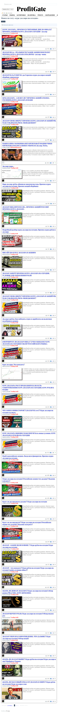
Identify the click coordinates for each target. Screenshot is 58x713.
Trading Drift (14, 33)
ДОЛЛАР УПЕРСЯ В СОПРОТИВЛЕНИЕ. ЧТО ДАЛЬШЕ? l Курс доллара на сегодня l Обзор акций (26, 637)
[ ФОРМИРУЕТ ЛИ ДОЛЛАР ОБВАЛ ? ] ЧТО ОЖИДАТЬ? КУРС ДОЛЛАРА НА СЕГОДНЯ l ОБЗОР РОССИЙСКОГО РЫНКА (26, 343)
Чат (12, 9)
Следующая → (10, 705)
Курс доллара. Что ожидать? (13, 364)
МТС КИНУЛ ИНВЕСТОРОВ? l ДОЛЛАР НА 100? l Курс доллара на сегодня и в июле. (27, 411)
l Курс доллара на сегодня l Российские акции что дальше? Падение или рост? (28, 480)
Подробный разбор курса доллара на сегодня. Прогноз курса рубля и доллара (29, 231)
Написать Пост (6, 9)
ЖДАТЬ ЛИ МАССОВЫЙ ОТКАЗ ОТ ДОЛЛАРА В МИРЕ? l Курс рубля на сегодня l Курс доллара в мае (28, 683)
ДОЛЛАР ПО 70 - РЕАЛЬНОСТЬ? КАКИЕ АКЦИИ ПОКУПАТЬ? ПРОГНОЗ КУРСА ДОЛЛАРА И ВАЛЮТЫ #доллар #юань (26, 53)
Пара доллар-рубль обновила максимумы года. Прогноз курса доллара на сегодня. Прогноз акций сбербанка (26, 185)
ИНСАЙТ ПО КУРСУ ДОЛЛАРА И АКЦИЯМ (19, 252)
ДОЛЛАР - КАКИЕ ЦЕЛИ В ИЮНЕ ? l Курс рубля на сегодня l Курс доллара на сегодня (27, 546)
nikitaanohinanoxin (15, 147)
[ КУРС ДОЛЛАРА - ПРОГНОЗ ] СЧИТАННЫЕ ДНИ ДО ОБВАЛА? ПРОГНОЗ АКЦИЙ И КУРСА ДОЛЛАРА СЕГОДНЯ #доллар (27, 30)
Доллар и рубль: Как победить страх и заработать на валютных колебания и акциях (27, 320)
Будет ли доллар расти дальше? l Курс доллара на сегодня (24, 502)
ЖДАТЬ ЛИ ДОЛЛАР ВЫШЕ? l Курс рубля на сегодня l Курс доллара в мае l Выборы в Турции (29, 660)
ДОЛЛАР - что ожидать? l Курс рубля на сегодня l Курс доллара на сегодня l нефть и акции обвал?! (27, 569)
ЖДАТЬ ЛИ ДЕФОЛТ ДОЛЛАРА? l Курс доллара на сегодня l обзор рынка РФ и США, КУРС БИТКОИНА (27, 592)
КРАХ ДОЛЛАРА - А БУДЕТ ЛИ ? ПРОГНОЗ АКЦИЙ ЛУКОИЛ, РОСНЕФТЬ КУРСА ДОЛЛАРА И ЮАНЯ (25, 99)
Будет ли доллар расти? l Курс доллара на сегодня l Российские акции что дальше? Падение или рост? (26, 523)
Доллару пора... (8, 166)
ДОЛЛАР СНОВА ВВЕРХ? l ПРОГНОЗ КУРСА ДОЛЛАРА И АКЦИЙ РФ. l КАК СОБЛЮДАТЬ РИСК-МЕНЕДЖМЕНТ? (29, 122)
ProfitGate (31, 9)
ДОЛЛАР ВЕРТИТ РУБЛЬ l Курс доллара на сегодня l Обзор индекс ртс (28, 614)
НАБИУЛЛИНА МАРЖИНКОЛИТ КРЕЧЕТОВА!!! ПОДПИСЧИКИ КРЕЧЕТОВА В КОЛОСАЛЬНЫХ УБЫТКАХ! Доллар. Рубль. (27, 144)
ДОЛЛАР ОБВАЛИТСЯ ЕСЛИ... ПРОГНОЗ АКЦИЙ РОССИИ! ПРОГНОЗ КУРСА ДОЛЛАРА (25, 208)
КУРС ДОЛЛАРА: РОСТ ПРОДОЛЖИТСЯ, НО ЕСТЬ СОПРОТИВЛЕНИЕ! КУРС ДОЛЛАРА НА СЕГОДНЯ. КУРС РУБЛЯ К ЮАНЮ (28, 387)
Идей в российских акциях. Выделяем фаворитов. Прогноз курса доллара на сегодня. (27, 457)
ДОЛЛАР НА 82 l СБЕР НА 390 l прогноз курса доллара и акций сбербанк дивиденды (26, 76)
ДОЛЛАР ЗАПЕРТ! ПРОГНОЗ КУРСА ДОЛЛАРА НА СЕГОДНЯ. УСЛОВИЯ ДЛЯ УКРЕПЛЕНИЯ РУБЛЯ (25, 274)
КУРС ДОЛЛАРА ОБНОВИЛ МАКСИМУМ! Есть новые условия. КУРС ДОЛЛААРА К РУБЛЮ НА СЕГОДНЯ (29, 434)
